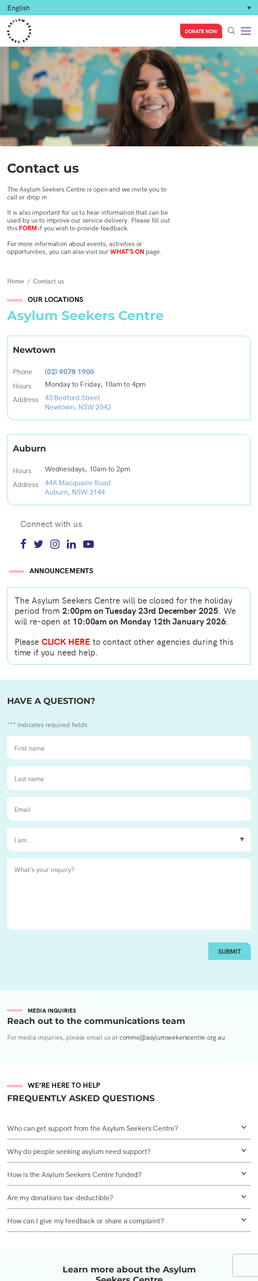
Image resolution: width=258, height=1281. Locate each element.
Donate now (201, 31)
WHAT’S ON (127, 251)
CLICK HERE (66, 641)
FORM (28, 227)
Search (231, 30)
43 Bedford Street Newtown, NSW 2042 (78, 401)
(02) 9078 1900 (69, 371)
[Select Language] (129, 7)
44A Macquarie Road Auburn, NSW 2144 (78, 486)
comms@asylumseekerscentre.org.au (172, 1036)
